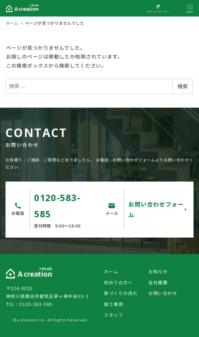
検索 (182, 86)
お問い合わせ (162, 293)
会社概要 (158, 282)
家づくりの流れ (120, 293)
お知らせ (158, 271)
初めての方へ (118, 282)
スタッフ (113, 314)
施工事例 (113, 304)
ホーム (111, 271)
